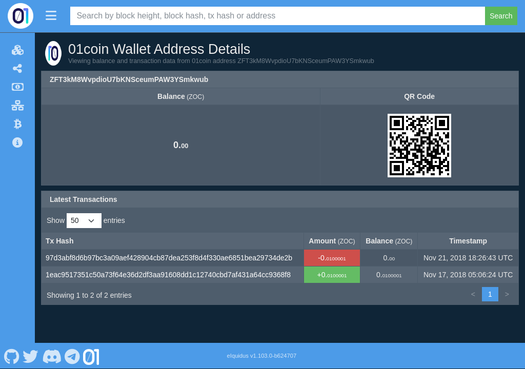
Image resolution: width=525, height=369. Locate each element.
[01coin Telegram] (72, 355)
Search (501, 16)
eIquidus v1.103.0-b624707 (262, 356)
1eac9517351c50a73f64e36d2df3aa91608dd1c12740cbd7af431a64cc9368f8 (168, 275)
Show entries (86, 220)
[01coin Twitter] (30, 355)
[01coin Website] (91, 355)
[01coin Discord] (51, 355)
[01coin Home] (20, 16)
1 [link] (490, 294)
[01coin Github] (11, 355)
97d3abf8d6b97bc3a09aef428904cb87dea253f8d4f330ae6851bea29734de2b (169, 258)
